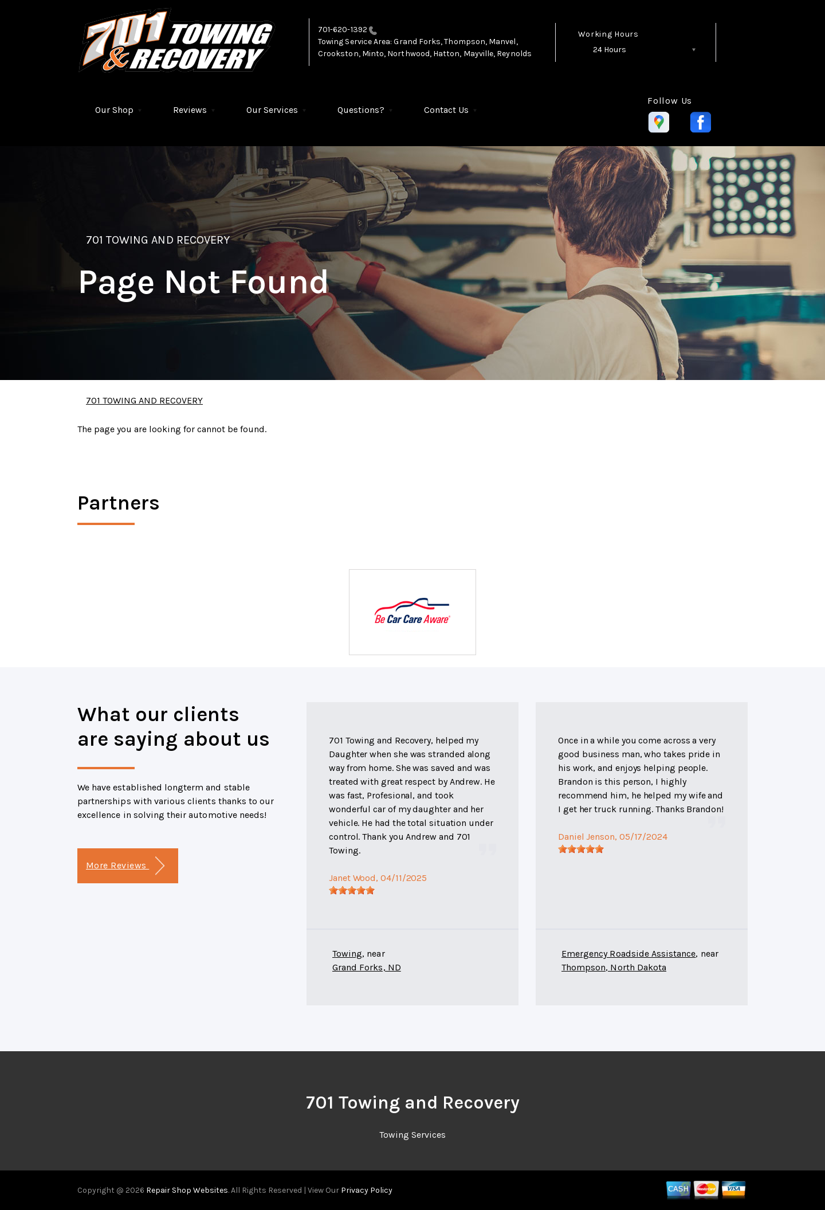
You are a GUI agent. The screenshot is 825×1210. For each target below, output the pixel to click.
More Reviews (125, 865)
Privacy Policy (366, 1190)
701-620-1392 (342, 29)
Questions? (360, 109)
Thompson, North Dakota (613, 967)
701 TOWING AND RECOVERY (158, 239)
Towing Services (412, 1134)
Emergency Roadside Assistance (628, 953)
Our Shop (114, 109)
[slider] (352, 890)
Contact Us (446, 109)
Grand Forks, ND (366, 967)
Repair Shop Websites (186, 1190)
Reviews (190, 109)
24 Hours (609, 49)
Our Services (272, 109)
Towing (347, 953)
